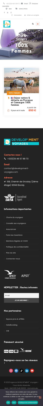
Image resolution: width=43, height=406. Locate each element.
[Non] (40, 397)
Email (26, 4)
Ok (8, 402)
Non (14, 402)
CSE (7, 331)
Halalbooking (11, 325)
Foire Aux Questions (14, 235)
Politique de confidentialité (17, 247)
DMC (10, 9)
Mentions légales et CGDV (17, 241)
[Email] (21, 295)
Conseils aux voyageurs (16, 223)
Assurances (11, 229)
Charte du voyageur (14, 217)
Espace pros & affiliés (15, 319)
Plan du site (11, 253)
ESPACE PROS (23, 9)
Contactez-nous (13, 259)
